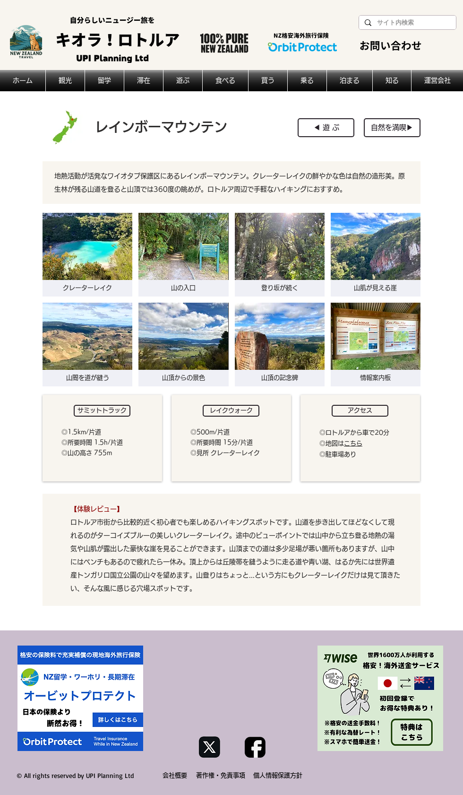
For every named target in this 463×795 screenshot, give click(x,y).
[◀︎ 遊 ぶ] (326, 127)
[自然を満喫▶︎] (392, 127)
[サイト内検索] (406, 23)
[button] (102, 411)
